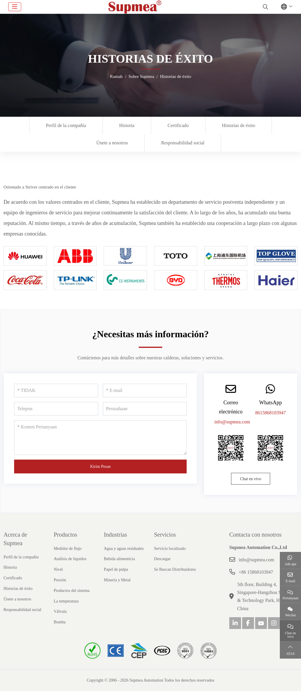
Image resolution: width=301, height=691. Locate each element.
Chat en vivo (250, 479)
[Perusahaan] (145, 408)
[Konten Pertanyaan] (100, 437)
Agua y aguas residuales (124, 548)
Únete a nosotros (112, 142)
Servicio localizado (170, 548)
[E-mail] (145, 390)
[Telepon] (56, 408)
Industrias (115, 534)
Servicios (165, 534)
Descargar (162, 559)
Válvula (60, 611)
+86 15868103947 (256, 572)
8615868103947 (270, 412)
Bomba (60, 622)
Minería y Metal (117, 580)
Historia (127, 125)
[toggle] (14, 6)
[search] (264, 6)
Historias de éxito (238, 125)
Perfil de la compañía (66, 125)
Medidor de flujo (68, 548)
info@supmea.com (232, 421)
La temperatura (66, 601)
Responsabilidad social (182, 142)
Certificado (178, 125)
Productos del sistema (72, 590)
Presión (60, 580)
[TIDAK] (56, 390)
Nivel (58, 569)
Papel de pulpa (116, 569)
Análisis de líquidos (70, 559)
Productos (65, 534)
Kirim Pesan (100, 466)
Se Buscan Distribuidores (175, 569)
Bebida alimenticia (119, 559)
